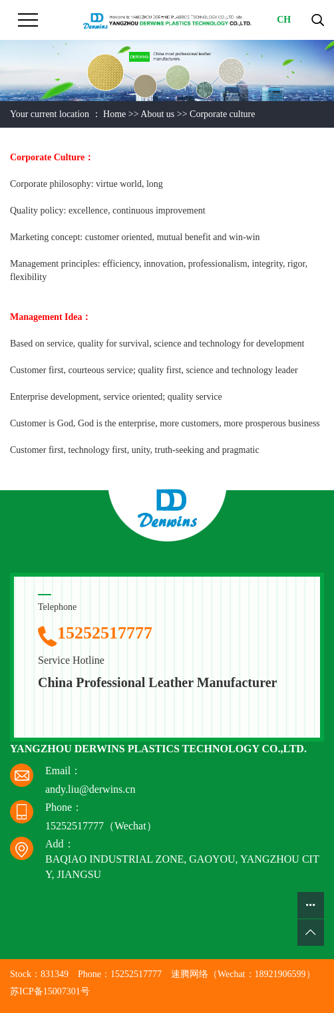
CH (284, 20)
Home (114, 114)
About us (157, 114)
